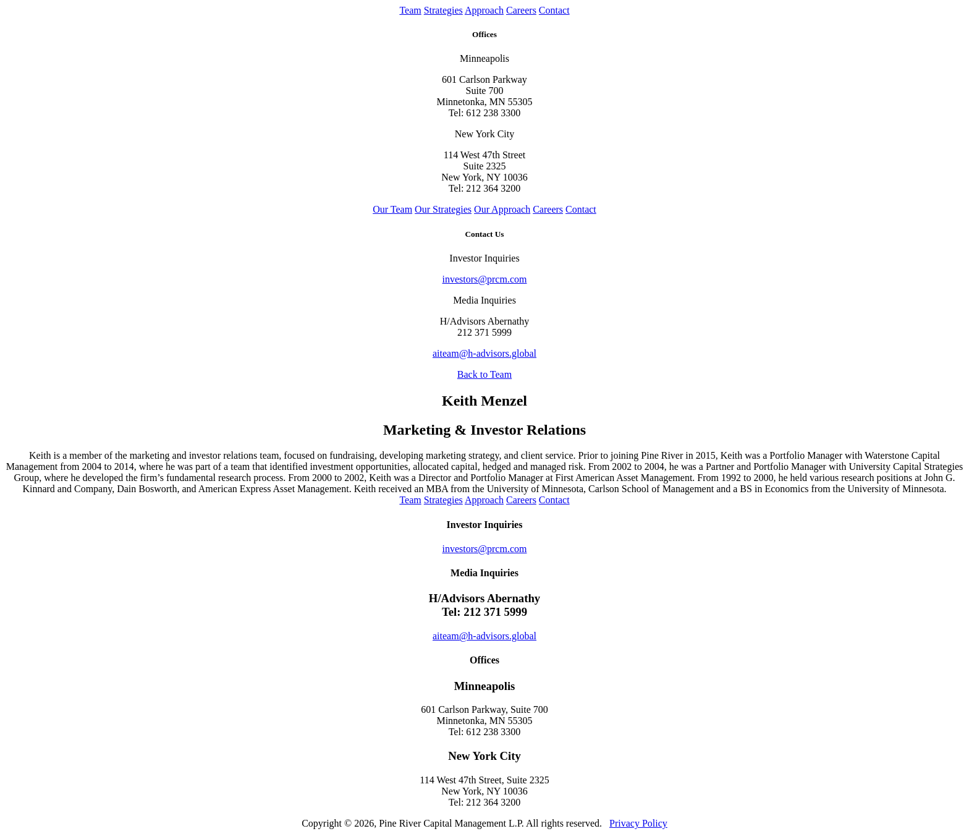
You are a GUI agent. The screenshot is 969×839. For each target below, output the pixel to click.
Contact (554, 10)
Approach (484, 10)
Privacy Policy (638, 823)
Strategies (443, 10)
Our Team (392, 209)
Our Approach (502, 209)
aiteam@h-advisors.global (484, 353)
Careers (521, 10)
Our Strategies (443, 209)
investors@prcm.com (484, 279)
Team (410, 10)
